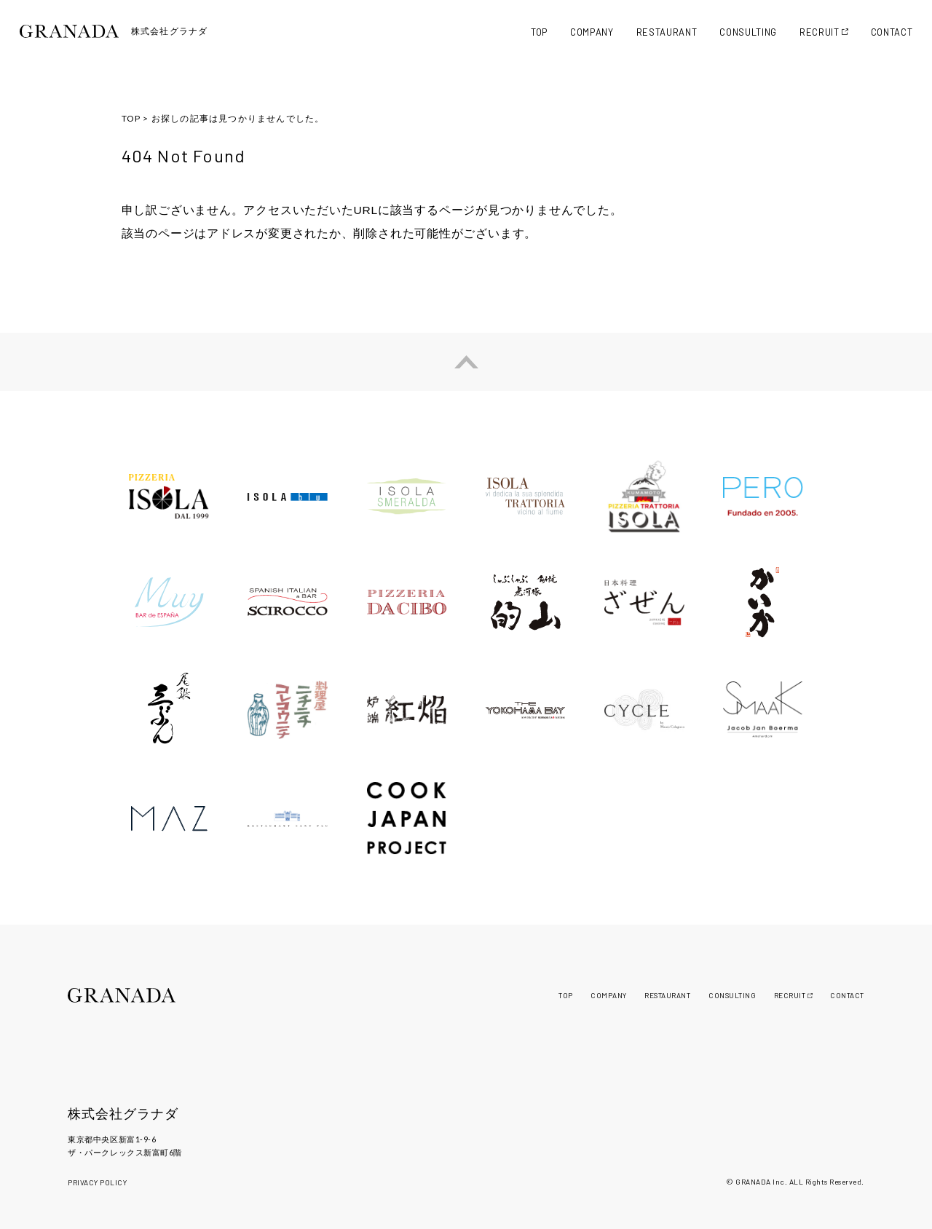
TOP (539, 32)
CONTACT (892, 32)
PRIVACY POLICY (97, 1182)
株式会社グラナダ (123, 1114)
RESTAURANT (667, 32)
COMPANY (592, 32)
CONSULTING (748, 32)
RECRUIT (819, 32)
